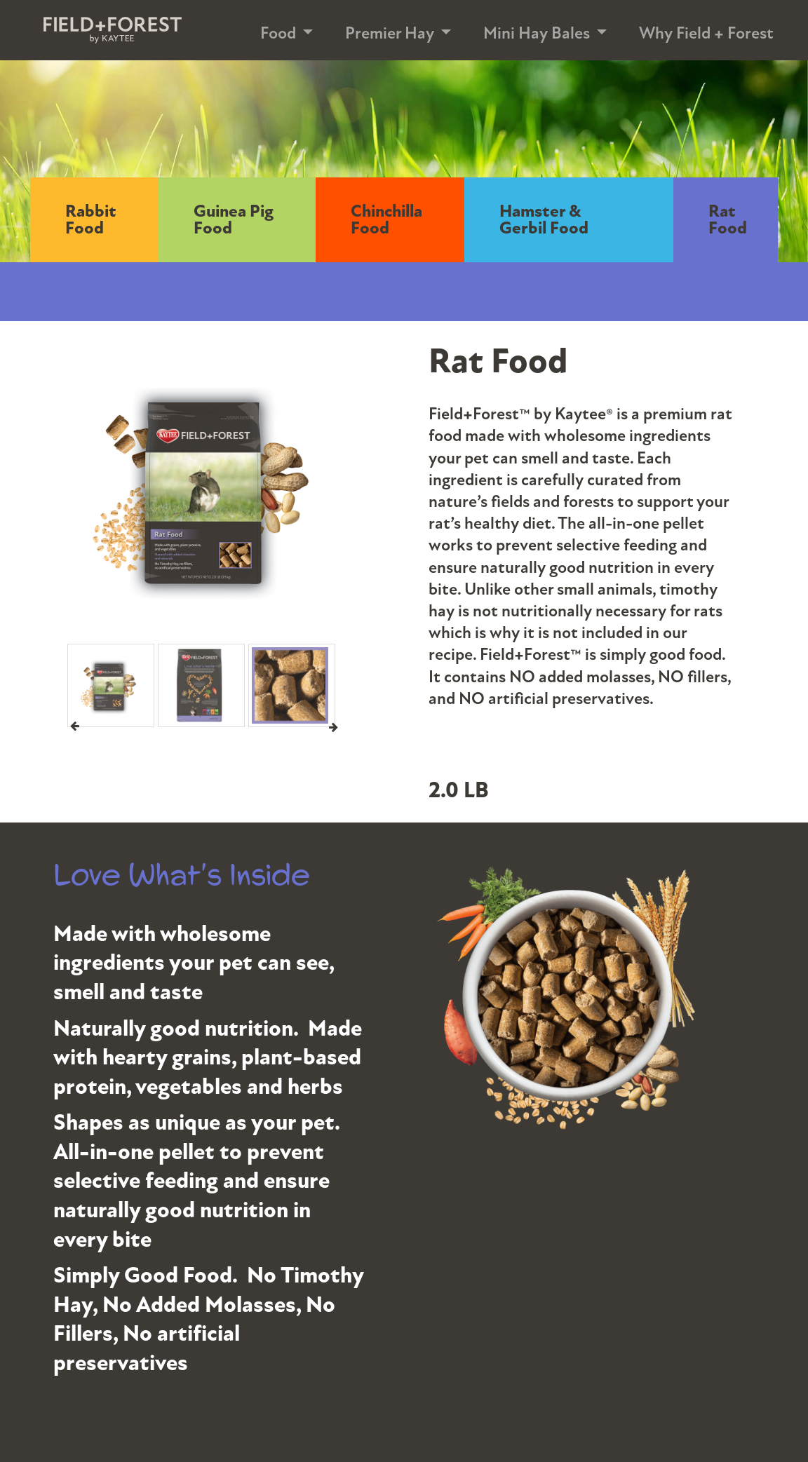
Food (278, 33)
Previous (74, 726)
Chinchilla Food (386, 220)
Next (333, 726)
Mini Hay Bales (536, 33)
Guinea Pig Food (234, 220)
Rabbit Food (90, 220)
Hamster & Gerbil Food (543, 220)
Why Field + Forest (706, 33)
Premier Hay (389, 33)
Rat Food (727, 220)
